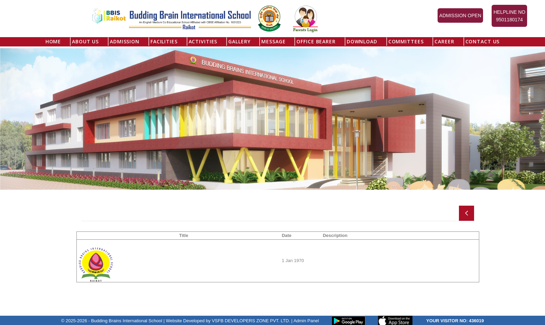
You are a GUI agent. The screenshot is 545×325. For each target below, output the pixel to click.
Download (362, 41)
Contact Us (482, 41)
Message (273, 41)
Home (53, 41)
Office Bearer (315, 41)
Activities (203, 41)
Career (444, 41)
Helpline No (509, 16)
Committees (406, 41)
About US (85, 41)
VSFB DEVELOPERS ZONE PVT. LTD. (251, 320)
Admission (124, 41)
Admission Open (460, 15)
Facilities (164, 41)
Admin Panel (306, 320)
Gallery (239, 41)
